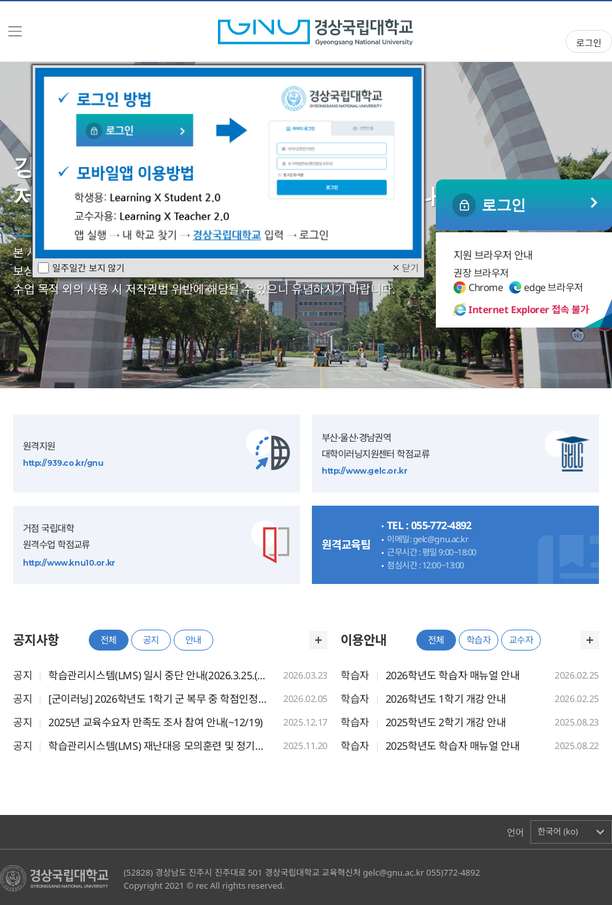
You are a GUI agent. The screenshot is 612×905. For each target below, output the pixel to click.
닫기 (404, 268)
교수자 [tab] (521, 640)
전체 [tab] (108, 640)
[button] (571, 832)
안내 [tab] (193, 640)
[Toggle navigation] (15, 31)
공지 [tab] (151, 640)
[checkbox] (43, 267)
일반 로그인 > (524, 204)
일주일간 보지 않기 (81, 268)
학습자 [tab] (479, 640)
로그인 (589, 43)
